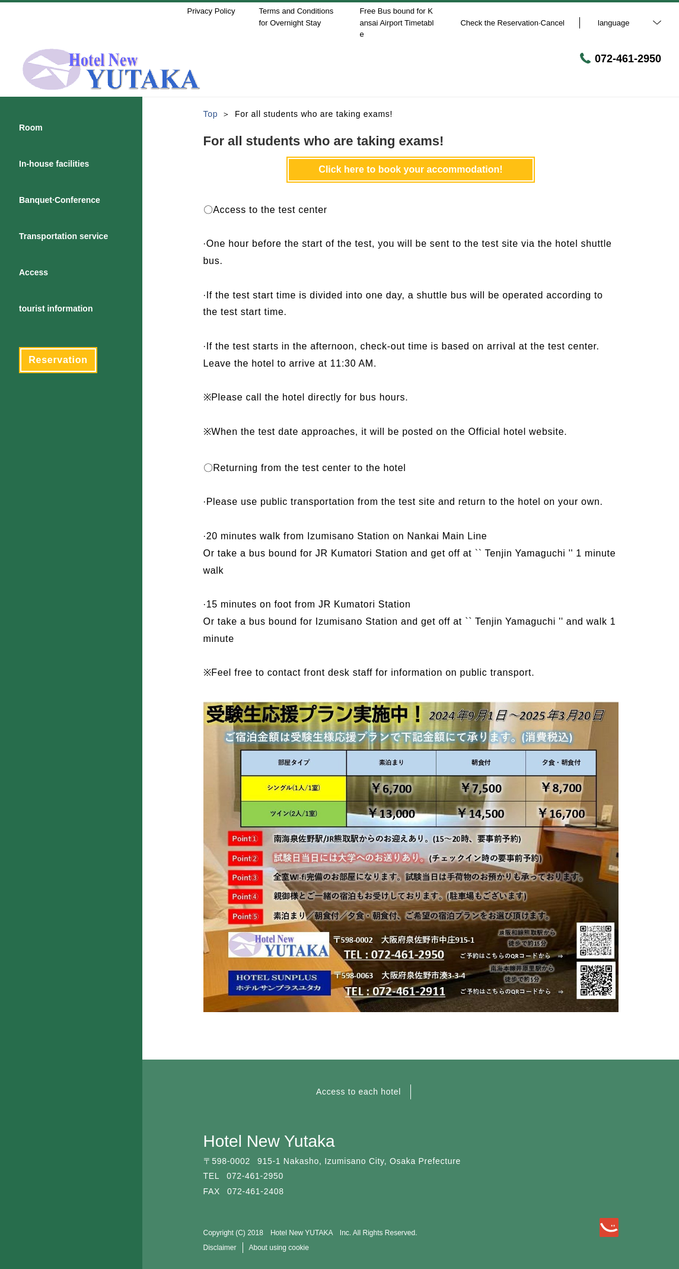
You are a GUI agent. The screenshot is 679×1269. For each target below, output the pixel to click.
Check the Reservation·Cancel (512, 22)
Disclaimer (220, 1247)
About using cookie (279, 1247)
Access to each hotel (358, 1091)
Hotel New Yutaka (269, 1141)
